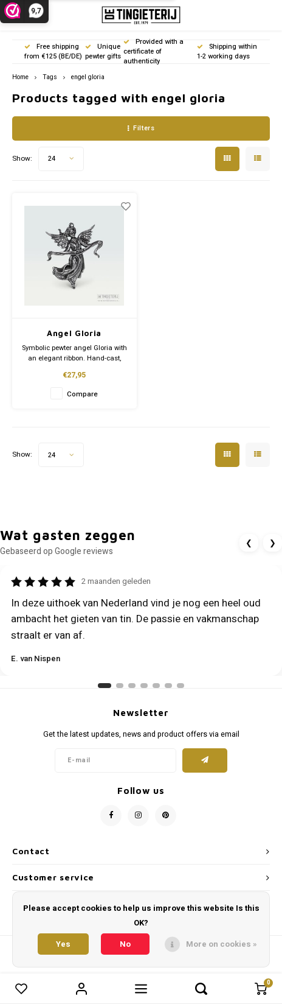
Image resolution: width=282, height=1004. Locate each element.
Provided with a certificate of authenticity (153, 51)
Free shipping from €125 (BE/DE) (53, 51)
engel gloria (88, 77)
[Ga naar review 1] (104, 685)
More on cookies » (221, 944)
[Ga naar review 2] (119, 685)
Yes (63, 944)
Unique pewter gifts (103, 51)
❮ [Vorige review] (249, 543)
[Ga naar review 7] (180, 685)
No (125, 944)
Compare (82, 394)
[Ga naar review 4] (144, 685)
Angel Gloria (74, 333)
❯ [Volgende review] (272, 543)
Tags (50, 77)
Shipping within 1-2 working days (227, 51)
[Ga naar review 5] (156, 685)
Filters (141, 128)
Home (20, 77)
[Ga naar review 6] (168, 685)
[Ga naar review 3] (132, 685)
